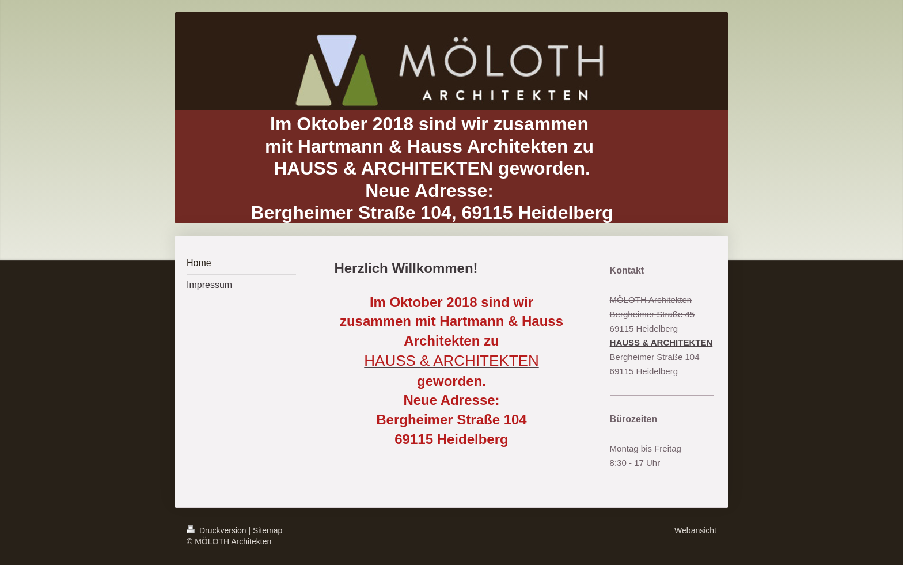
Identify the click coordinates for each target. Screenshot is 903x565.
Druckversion (217, 530)
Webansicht (695, 530)
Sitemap (267, 530)
